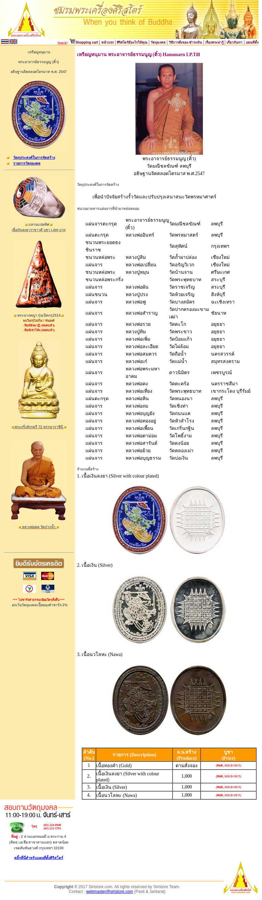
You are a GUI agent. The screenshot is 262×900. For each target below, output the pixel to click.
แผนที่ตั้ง (252, 42)
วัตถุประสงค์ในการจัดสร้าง (34, 157)
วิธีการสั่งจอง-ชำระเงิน (185, 42)
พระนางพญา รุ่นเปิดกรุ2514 (39, 315)
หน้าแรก (107, 42)
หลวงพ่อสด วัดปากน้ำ (39, 527)
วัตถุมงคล (158, 42)
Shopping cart (87, 42)
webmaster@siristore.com (109, 891)
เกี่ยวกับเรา (234, 42)
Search (62, 42)
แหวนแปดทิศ (38, 224)
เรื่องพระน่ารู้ (215, 42)
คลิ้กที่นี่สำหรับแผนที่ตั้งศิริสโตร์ (38, 858)
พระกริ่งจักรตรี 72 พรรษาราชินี (39, 427)
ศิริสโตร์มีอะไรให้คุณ (132, 42)
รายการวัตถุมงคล (27, 163)
